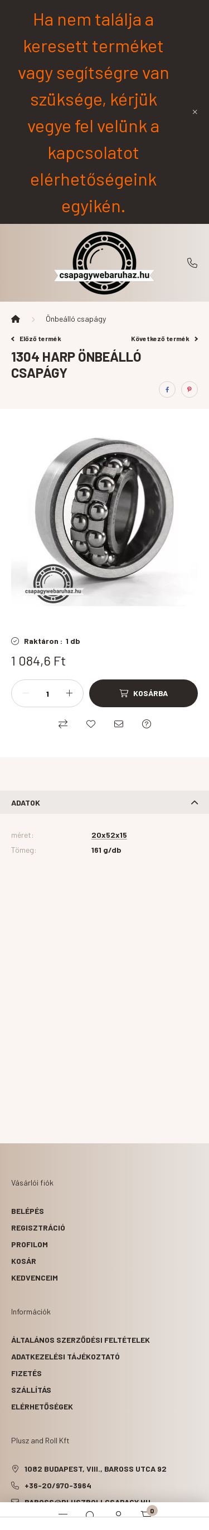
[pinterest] (189, 389)
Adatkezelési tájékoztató (65, 1356)
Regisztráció (38, 1227)
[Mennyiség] (47, 693)
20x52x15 (109, 835)
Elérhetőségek (42, 1406)
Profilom (29, 1244)
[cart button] (146, 1516)
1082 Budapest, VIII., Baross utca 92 (96, 1468)
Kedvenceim (34, 1277)
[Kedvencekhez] (91, 724)
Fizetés (26, 1373)
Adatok (25, 802)
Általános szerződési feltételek (80, 1339)
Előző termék (36, 338)
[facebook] (167, 389)
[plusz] (69, 693)
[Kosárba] (143, 693)
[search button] (91, 1516)
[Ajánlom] (119, 724)
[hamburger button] (63, 1516)
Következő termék (164, 338)
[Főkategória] (15, 319)
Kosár (23, 1261)
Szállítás (31, 1389)
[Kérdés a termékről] (146, 724)
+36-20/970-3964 (192, 263)
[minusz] (25, 693)
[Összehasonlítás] (63, 724)
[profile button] (119, 1516)
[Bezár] (195, 111)
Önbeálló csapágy (76, 318)
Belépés (27, 1211)
